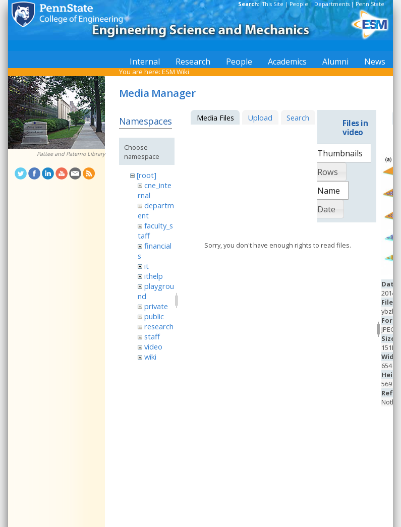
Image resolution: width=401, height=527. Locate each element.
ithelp (153, 276)
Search (298, 117)
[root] (146, 175)
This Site (272, 4)
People (299, 4)
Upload (260, 117)
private (156, 306)
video (153, 346)
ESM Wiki (175, 71)
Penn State (370, 4)
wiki (150, 357)
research (159, 326)
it (146, 266)
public (154, 316)
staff (152, 336)
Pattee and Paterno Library (71, 153)
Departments (332, 4)
